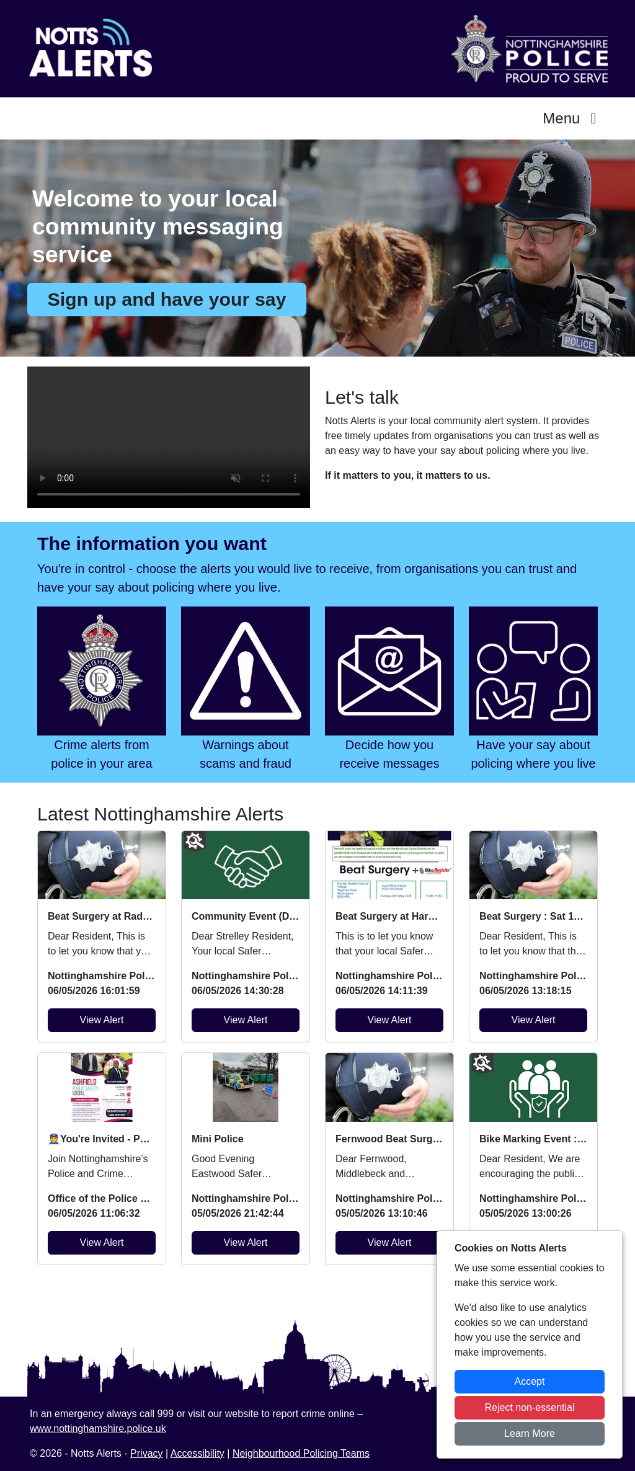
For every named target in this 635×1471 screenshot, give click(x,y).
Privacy (146, 1453)
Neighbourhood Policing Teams (301, 1453)
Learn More (529, 1433)
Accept (530, 1381)
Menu (573, 118)
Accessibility (197, 1453)
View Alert (102, 1020)
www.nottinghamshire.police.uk (98, 1428)
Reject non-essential (530, 1407)
